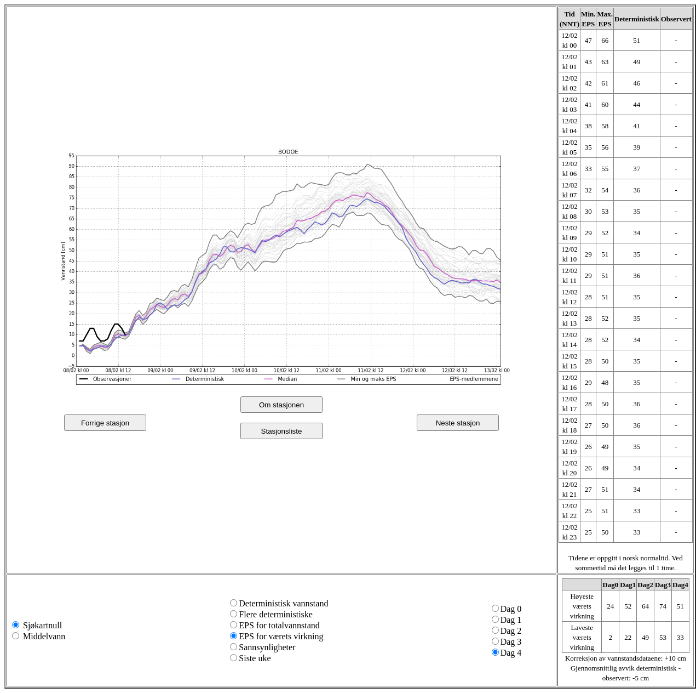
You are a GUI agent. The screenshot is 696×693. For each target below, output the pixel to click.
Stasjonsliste (281, 431)
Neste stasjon (458, 423)
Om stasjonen (281, 405)
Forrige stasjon (105, 423)
